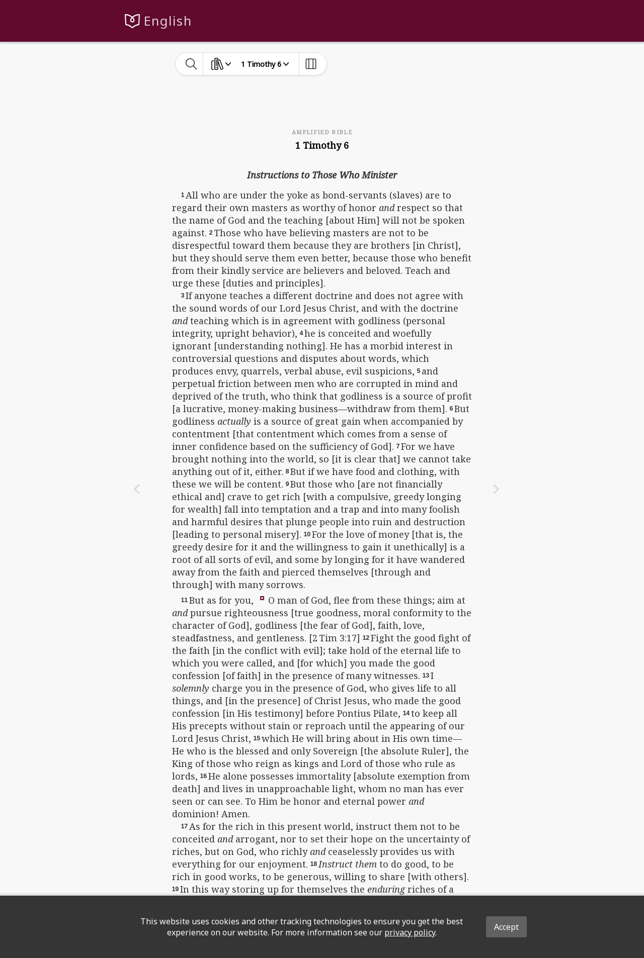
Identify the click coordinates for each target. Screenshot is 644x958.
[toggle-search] (191, 64)
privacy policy (409, 932)
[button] (262, 597)
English (168, 21)
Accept (506, 926)
